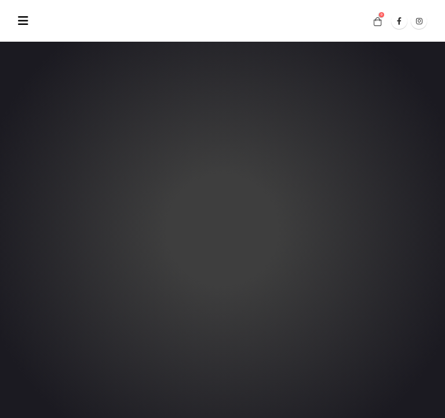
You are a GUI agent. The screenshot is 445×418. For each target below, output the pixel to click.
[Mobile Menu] (26, 21)
